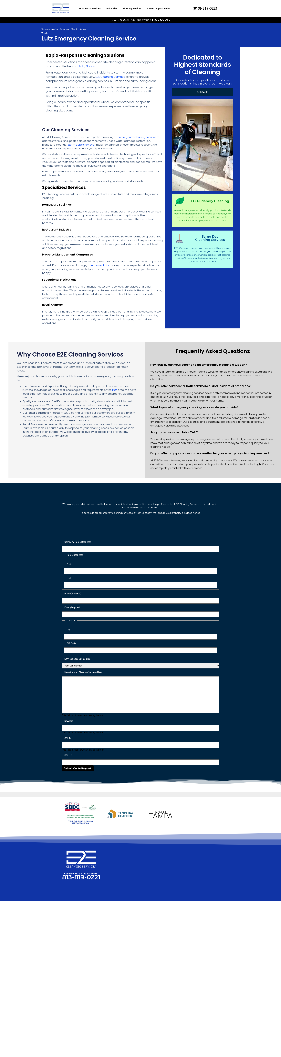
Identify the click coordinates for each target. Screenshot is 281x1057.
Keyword (68, 721)
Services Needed (77, 659)
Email (72, 607)
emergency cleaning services (137, 137)
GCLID (67, 738)
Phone (72, 593)
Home (44, 29)
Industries (111, 8)
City (68, 629)
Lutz (46, 33)
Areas (51, 29)
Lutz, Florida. (87, 66)
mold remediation (99, 265)
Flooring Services (132, 8)
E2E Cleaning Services (110, 77)
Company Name (77, 542)
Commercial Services (89, 8)
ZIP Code (71, 643)
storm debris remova (81, 144)
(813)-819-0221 (205, 8)
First (69, 564)
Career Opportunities (158, 8)
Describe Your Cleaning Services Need (83, 672)
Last (69, 578)
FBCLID (68, 755)
